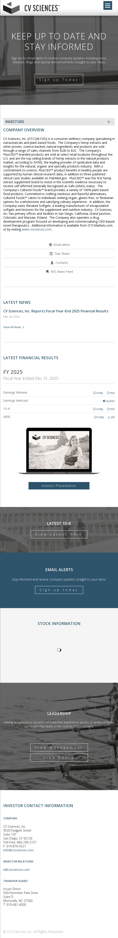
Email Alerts (62, 245)
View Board (59, 757)
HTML (98, 393)
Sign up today (59, 590)
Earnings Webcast (15, 400)
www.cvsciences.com (37, 229)
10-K (6, 409)
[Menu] (107, 5)
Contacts (62, 262)
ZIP (111, 417)
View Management (59, 747)
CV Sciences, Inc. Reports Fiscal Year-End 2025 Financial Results (55, 311)
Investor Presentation (59, 486)
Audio (109, 401)
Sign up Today (59, 79)
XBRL (7, 417)
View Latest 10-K (59, 534)
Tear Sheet (62, 254)
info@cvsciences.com (18, 850)
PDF (111, 393)
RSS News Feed (62, 271)
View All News (12, 327)
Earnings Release (15, 392)
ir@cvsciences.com (16, 870)
